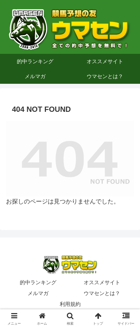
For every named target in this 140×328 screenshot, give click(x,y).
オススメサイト (102, 282)
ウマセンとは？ (102, 293)
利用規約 (70, 304)
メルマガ (38, 293)
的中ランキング (38, 282)
